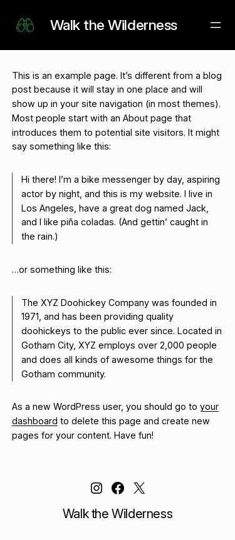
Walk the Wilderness (113, 25)
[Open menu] (215, 25)
